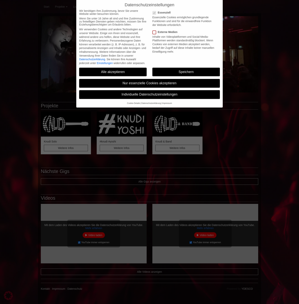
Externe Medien (166, 27)
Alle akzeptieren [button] (113, 67)
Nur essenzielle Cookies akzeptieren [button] (149, 78)
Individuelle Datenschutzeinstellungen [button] (150, 90)
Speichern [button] (186, 67)
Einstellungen (105, 58)
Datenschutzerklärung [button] (151, 99)
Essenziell (162, 8)
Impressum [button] (167, 99)
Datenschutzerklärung (92, 54)
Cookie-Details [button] (133, 99)
